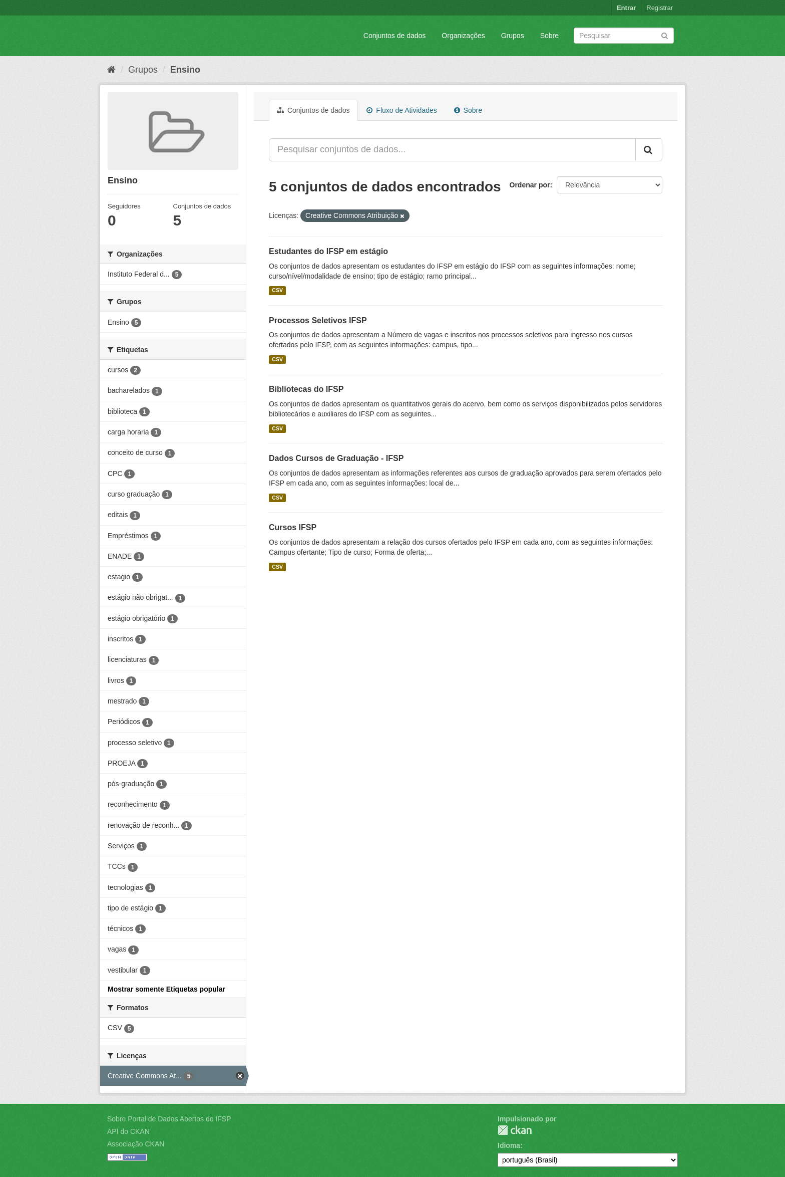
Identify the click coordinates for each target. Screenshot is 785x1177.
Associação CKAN (135, 1144)
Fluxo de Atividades (401, 110)
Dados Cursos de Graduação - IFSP (336, 458)
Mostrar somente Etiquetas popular (166, 989)
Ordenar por (530, 185)
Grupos (512, 36)
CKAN (515, 1130)
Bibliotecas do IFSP (306, 389)
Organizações (463, 36)
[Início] (111, 70)
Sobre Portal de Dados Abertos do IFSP (169, 1119)
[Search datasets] (624, 36)
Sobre (549, 36)
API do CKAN (128, 1131)
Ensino (185, 70)
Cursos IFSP (292, 527)
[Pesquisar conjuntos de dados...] (452, 149)
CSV (277, 291)
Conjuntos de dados (394, 36)
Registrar (659, 8)
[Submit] (664, 35)
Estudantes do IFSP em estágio (328, 251)
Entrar (626, 8)
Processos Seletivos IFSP (318, 320)
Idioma (509, 1145)
